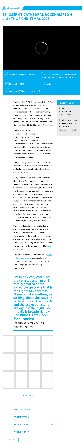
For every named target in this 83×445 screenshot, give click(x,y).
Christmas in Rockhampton (68, 111)
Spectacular (47, 84)
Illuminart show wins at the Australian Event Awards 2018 (68, 127)
